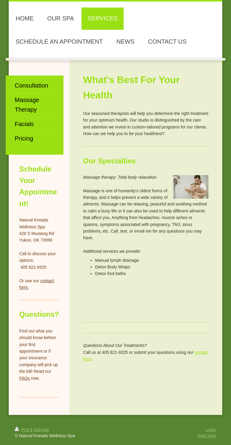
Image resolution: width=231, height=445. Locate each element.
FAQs (24, 378)
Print (23, 429)
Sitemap (41, 429)
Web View (206, 435)
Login (211, 429)
